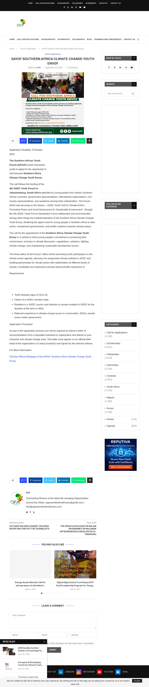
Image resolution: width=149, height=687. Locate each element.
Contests (103, 3)
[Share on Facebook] (35, 141)
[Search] (138, 39)
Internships (91, 3)
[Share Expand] (89, 141)
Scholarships (63, 3)
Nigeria (110, 397)
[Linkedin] (72, 7)
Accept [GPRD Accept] (137, 681)
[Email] (84, 7)
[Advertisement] (89, 23)
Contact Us (116, 3)
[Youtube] (80, 7)
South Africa (113, 386)
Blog (89, 39)
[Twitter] (68, 7)
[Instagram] (76, 7)
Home (30, 3)
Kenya (110, 408)
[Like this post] (24, 141)
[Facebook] (64, 7)
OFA (38, 67)
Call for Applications (45, 3)
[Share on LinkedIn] (63, 141)
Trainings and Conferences (107, 39)
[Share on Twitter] (49, 141)
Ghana (122, 419)
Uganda (122, 426)
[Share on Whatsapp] (78, 141)
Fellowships (77, 3)
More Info (75, 684)
